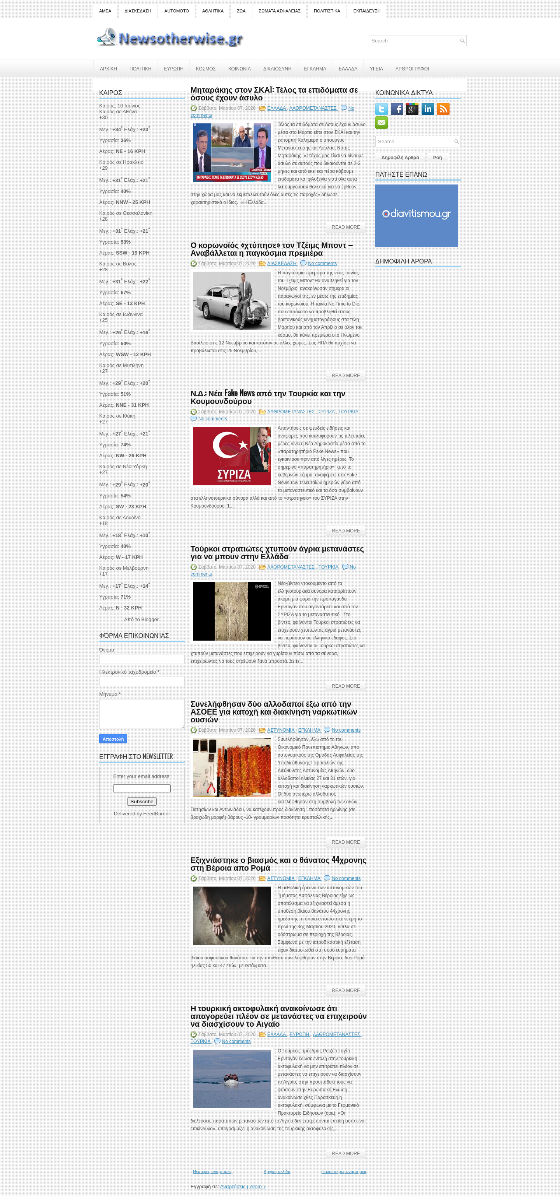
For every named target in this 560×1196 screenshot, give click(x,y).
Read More (346, 227)
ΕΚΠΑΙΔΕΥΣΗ (367, 11)
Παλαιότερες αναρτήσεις (344, 1171)
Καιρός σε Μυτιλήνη (121, 365)
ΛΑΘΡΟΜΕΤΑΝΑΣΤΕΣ (313, 108)
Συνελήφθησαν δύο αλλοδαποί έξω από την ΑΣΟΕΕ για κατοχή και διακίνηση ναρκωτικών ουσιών (274, 711)
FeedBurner (157, 814)
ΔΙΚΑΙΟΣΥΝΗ (277, 68)
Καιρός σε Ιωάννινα (121, 314)
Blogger (149, 619)
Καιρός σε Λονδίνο (119, 517)
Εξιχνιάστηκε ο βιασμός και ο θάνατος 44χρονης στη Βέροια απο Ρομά (278, 863)
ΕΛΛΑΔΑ (348, 68)
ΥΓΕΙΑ (376, 68)
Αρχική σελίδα (277, 1171)
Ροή (437, 157)
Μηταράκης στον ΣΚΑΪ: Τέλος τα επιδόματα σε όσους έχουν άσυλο (274, 93)
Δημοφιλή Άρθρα (400, 157)
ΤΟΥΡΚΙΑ (348, 411)
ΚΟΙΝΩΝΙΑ (239, 68)
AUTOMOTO (176, 11)
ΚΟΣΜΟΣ (206, 68)
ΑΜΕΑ (105, 11)
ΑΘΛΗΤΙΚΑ (213, 11)
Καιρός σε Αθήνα (118, 111)
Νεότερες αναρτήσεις (213, 1171)
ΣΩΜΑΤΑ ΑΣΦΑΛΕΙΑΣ (280, 11)
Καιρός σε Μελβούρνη (124, 568)
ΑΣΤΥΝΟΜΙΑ (281, 730)
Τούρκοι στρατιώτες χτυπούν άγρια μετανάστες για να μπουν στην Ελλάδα (277, 552)
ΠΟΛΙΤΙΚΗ (140, 68)
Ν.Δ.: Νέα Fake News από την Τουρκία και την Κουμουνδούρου (268, 396)
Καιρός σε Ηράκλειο (121, 162)
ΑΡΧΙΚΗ (108, 68)
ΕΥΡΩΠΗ (173, 68)
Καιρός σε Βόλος (117, 264)
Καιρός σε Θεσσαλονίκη (125, 213)
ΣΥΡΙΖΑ (327, 411)
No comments (322, 263)
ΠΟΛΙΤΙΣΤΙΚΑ (327, 11)
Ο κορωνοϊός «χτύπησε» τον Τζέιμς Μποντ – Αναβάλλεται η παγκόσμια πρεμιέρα (272, 248)
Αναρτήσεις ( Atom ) (242, 1186)
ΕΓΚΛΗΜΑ (315, 68)
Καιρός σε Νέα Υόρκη (123, 466)
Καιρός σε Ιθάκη (117, 416)
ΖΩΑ (241, 11)
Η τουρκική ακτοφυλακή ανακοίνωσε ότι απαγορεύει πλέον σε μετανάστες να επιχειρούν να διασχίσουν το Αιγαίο (279, 1015)
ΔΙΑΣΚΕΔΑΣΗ (137, 11)
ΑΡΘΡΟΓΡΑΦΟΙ (412, 68)
